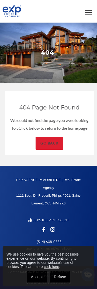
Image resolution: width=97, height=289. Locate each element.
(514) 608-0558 (49, 242)
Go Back (54, 143)
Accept (37, 276)
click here (51, 267)
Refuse (60, 276)
